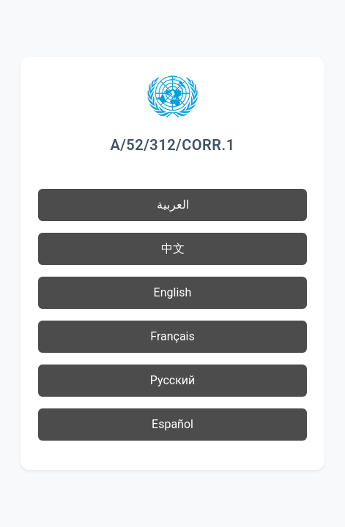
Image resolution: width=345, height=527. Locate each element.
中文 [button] (173, 248)
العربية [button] (173, 205)
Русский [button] (173, 380)
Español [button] (172, 424)
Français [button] (172, 336)
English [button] (173, 292)
